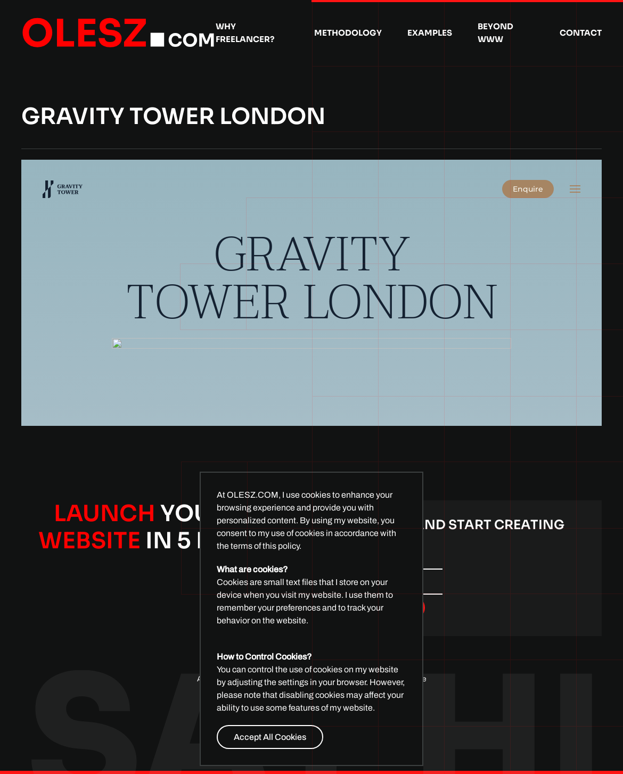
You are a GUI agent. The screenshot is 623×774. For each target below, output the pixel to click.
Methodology (348, 33)
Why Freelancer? (245, 32)
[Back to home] (118, 33)
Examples (429, 33)
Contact (581, 33)
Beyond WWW (495, 32)
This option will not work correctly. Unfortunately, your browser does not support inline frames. (311, 293)
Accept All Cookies (270, 737)
